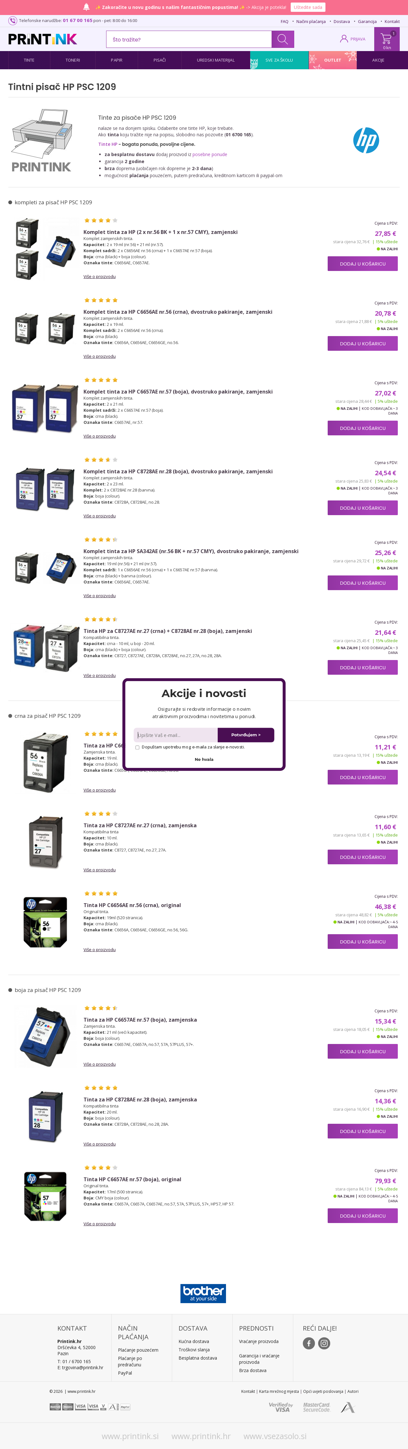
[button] (204, 693)
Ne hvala (204, 759)
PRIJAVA (358, 39)
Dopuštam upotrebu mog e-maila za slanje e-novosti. (190, 747)
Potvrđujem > (246, 735)
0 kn (387, 47)
